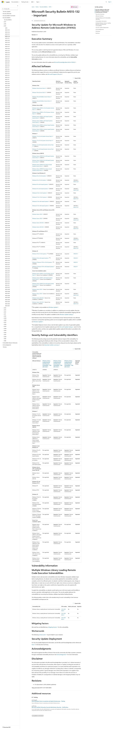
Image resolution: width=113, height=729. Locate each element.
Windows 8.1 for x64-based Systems (40, 201)
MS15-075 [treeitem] (7, 153)
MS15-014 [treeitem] (7, 279)
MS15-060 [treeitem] (7, 184)
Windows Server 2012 (37, 214)
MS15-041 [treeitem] (7, 223)
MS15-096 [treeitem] (7, 110)
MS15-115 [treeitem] (7, 71)
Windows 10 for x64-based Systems (40, 258)
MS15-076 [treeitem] (7, 151)
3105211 (75, 262)
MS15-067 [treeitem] (7, 170)
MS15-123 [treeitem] (7, 54)
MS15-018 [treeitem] (7, 270)
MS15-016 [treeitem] (7, 275)
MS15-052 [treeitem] (7, 201)
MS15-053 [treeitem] (7, 198)
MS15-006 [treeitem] (7, 295)
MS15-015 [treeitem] (7, 277)
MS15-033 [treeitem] (7, 240)
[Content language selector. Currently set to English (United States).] (8, 727)
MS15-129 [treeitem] (7, 42)
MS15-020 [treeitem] (7, 266)
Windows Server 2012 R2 (37, 222)
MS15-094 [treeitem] (7, 114)
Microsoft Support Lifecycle (54, 74)
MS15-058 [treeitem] (7, 188)
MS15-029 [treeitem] (7, 248)
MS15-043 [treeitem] (7, 219)
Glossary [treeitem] (5, 347)
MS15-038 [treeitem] (7, 229)
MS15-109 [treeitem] (7, 83)
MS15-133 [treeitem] (7, 34)
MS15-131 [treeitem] (7, 38)
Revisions (98, 33)
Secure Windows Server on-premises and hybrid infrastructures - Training (48, 701)
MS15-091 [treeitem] (7, 120)
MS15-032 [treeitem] (7, 242)
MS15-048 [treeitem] (7, 209)
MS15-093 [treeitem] (7, 116)
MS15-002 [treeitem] (7, 303)
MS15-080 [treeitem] (7, 143)
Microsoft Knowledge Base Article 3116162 (64, 62)
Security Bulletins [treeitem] (8, 19)
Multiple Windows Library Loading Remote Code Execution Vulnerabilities (103, 24)
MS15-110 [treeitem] (7, 81)
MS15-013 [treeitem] (7, 281)
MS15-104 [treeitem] (7, 94)
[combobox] (10, 9)
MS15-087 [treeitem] (7, 128)
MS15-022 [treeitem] (7, 262)
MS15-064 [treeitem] (7, 176)
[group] (56, 613)
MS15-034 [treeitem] (7, 238)
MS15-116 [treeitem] (7, 69)
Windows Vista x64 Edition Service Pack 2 (41, 96)
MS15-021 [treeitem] (7, 264)
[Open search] (106, 2)
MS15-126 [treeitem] (7, 48)
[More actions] (80, 7)
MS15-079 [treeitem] (7, 145)
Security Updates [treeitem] (6, 11)
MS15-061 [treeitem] (7, 182)
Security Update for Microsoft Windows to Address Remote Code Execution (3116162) (102, 11)
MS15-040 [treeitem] (7, 225)
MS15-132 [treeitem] (7, 36)
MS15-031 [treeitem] (7, 244)
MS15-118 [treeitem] (7, 65)
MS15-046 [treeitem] (7, 213)
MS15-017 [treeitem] (7, 273)
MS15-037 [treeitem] (7, 231)
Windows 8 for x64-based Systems (40, 184)
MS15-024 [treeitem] (7, 258)
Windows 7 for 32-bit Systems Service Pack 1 (42, 136)
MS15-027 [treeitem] (7, 252)
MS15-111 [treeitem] (7, 79)
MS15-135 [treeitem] (7, 30)
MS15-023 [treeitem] (7, 260)
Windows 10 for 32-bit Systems (39, 253)
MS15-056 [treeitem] (7, 192)
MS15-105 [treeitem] (7, 91)
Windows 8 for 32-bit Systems (39, 176)
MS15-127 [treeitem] (7, 46)
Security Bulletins (43, 7)
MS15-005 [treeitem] (7, 297)
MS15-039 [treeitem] (7, 227)
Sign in (109, 2)
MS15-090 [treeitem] (7, 122)
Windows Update (53, 307)
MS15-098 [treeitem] (7, 106)
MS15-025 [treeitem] (7, 256)
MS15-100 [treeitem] (7, 102)
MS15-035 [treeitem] (7, 235)
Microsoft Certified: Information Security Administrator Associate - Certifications (50, 707)
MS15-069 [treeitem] (7, 166)
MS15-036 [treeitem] (7, 233)
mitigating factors (52, 627)
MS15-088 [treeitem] (7, 126)
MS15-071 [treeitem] (7, 161)
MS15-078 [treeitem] (7, 147)
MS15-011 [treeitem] (7, 285)
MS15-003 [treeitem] (7, 301)
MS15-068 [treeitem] (7, 168)
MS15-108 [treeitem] (7, 85)
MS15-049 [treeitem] (7, 207)
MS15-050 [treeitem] (7, 205)
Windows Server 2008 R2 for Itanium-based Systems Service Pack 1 (42, 165)
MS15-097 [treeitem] (7, 108)
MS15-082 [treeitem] (7, 139)
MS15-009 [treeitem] (7, 289)
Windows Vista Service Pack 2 (39, 88)
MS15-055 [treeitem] (7, 194)
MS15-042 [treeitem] (7, 221)
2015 (50, 7)
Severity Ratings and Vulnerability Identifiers (103, 18)
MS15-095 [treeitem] (7, 112)
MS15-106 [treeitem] (7, 89)
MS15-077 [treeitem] (7, 149)
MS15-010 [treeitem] (7, 287)
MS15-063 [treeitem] (7, 178)
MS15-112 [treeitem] (7, 77)
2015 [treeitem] (6, 28)
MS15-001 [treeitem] (7, 305)
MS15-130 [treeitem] (7, 40)
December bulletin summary (51, 345)
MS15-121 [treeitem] (7, 58)
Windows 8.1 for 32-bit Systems (39, 193)
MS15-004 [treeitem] (7, 299)
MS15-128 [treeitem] (7, 44)
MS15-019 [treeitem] (7, 268)
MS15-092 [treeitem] (7, 118)
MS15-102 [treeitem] (7, 98)
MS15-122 (76, 181)
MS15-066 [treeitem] (7, 172)
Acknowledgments (61, 654)
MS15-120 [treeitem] (7, 61)
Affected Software (99, 16)
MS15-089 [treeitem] (7, 124)
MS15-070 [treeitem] (7, 163)
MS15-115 (76, 198)
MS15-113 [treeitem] (7, 75)
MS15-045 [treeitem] (7, 215)
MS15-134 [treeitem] (7, 32)
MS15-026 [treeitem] (7, 254)
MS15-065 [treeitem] (7, 174)
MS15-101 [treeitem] (7, 100)
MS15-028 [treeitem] (7, 250)
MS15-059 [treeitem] (7, 186)
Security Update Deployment (102, 27)
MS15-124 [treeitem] (7, 52)
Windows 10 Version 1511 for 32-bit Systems (42, 262)
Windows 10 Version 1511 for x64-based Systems (42, 266)
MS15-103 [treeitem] (7, 96)
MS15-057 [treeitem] (7, 190)
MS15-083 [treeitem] (7, 137)
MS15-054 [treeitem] (7, 196)
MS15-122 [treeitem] (7, 56)
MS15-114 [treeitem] (7, 73)
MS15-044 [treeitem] (7, 217)
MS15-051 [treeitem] (7, 203)
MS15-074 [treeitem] (7, 155)
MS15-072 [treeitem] (7, 159)
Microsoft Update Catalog (65, 327)
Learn (33, 7)
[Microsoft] (3, 2)
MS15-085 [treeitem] (7, 133)
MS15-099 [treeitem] (7, 104)
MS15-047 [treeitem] (7, 211)
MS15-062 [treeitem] (7, 180)
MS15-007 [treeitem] (7, 293)
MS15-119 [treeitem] (7, 63)
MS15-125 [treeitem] (7, 50)
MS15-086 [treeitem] (7, 131)
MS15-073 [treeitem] (7, 157)
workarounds (42, 634)
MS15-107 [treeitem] (7, 87)
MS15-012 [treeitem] (7, 283)
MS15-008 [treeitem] (7, 291)
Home (37, 7)
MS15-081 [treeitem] (7, 141)
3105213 (75, 253)
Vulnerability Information (101, 21)
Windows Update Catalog (66, 314)
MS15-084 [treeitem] (7, 135)
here (33, 644)
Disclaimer (98, 31)
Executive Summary (100, 14)
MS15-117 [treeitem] (7, 67)
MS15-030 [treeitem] (7, 246)
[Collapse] (17, 5)
